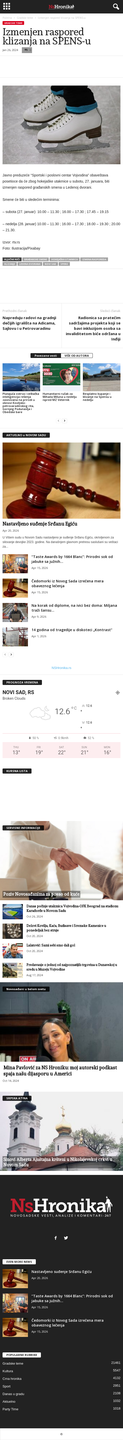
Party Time (10, 1409)
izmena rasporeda (94, 259)
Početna (7, 18)
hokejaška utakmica (64, 259)
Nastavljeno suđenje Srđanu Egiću (40, 524)
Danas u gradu (13, 1394)
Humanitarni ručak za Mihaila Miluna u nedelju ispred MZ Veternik (60, 397)
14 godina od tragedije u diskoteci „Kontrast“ (72, 629)
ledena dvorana (29, 264)
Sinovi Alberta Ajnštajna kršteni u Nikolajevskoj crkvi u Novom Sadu (57, 1162)
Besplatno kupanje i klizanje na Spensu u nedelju (97, 397)
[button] (115, 6)
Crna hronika (12, 1379)
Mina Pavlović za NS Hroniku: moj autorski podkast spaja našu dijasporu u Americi (60, 1070)
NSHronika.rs (61, 668)
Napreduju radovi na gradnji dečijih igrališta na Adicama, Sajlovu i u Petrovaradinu (29, 323)
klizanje (9, 264)
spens (64, 264)
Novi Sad (50, 264)
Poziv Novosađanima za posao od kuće (41, 894)
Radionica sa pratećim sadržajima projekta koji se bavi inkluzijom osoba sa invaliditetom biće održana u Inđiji (93, 328)
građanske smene (35, 259)
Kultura (8, 1371)
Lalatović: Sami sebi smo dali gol (50, 945)
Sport (6, 1386)
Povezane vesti (46, 355)
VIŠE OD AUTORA (77, 355)
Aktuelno (9, 1401)
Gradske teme (25, 18)
